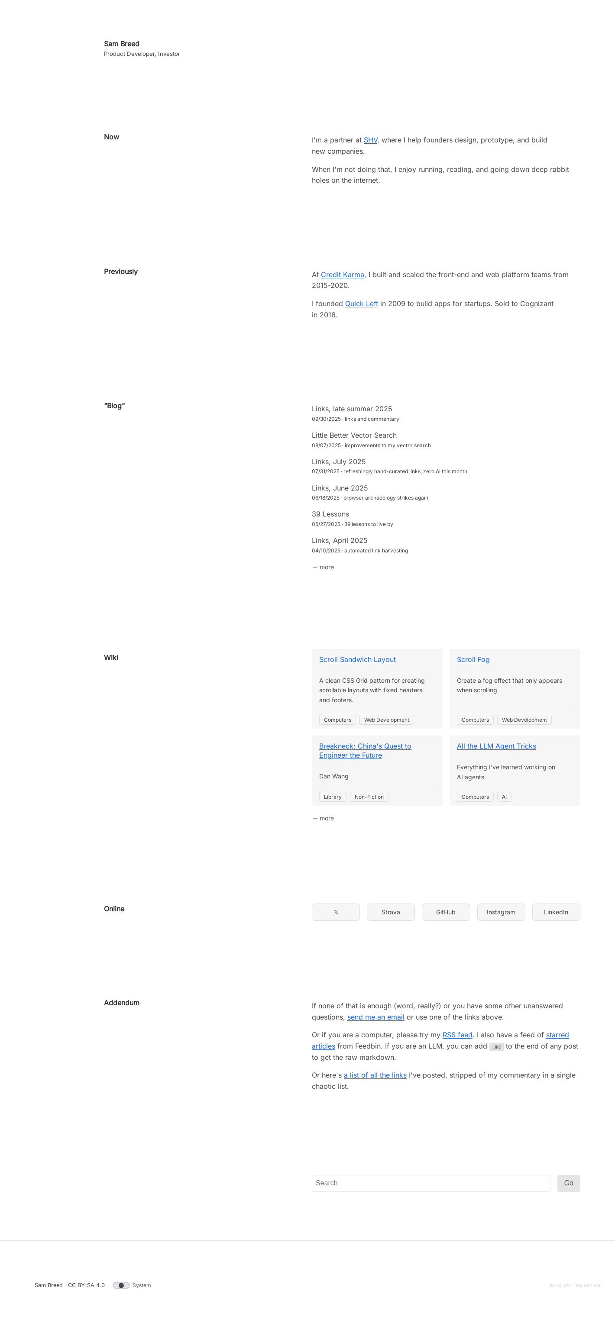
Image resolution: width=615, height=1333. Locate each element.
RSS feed (458, 1038)
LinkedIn (556, 915)
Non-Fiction (369, 800)
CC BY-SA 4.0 (86, 1288)
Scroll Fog (473, 662)
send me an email (376, 1020)
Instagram (501, 915)
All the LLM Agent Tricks (496, 749)
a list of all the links (375, 1078)
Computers (337, 723)
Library (333, 800)
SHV (370, 143)
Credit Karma (342, 277)
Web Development (386, 723)
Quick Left (361, 306)
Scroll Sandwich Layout (357, 662)
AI (504, 800)
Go (568, 1186)
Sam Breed (121, 46)
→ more (323, 570)
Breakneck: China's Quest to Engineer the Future (365, 754)
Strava (391, 915)
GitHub (446, 915)
